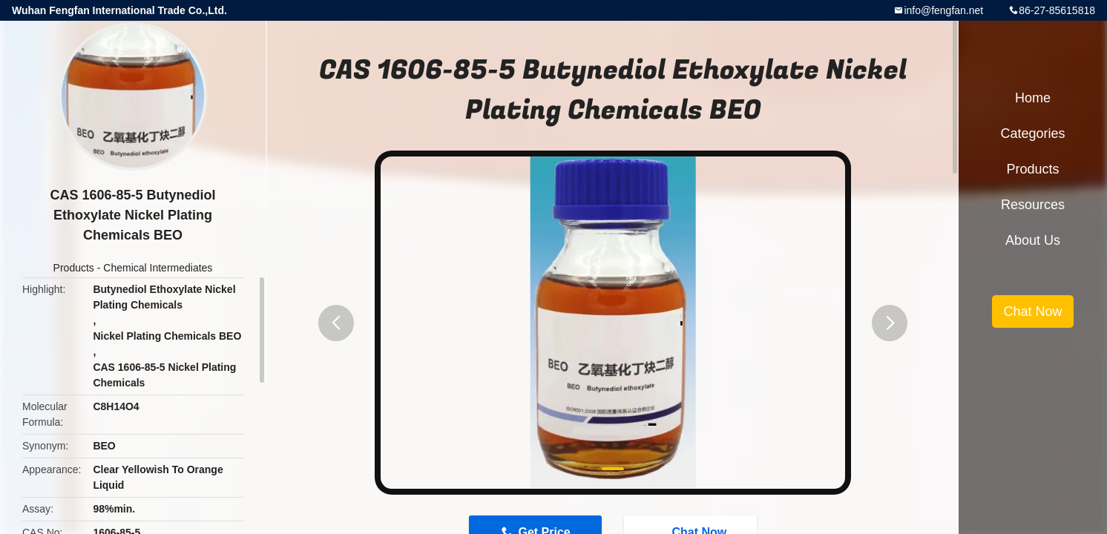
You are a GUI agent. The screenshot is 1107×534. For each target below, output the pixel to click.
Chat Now (1032, 311)
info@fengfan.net (943, 10)
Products (73, 268)
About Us (1032, 240)
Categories (1032, 133)
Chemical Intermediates (157, 268)
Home (1033, 97)
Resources (1033, 204)
